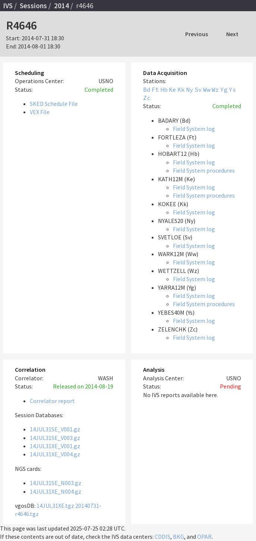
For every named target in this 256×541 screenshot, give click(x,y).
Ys (232, 89)
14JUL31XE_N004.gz (55, 491)
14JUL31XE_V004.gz (55, 454)
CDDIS (162, 536)
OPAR (204, 536)
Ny (189, 89)
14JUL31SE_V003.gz (55, 437)
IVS (8, 5)
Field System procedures (204, 170)
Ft (155, 89)
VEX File (40, 112)
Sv (198, 89)
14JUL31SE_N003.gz (55, 483)
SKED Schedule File (54, 103)
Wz (215, 89)
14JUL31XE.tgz (55, 505)
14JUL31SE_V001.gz (55, 429)
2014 (61, 5)
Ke (172, 89)
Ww (207, 89)
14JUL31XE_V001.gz (55, 446)
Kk (181, 89)
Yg (224, 89)
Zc (147, 97)
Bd (147, 89)
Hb (164, 89)
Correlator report (52, 401)
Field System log (194, 128)
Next (232, 34)
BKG (178, 536)
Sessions (33, 5)
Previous (196, 34)
